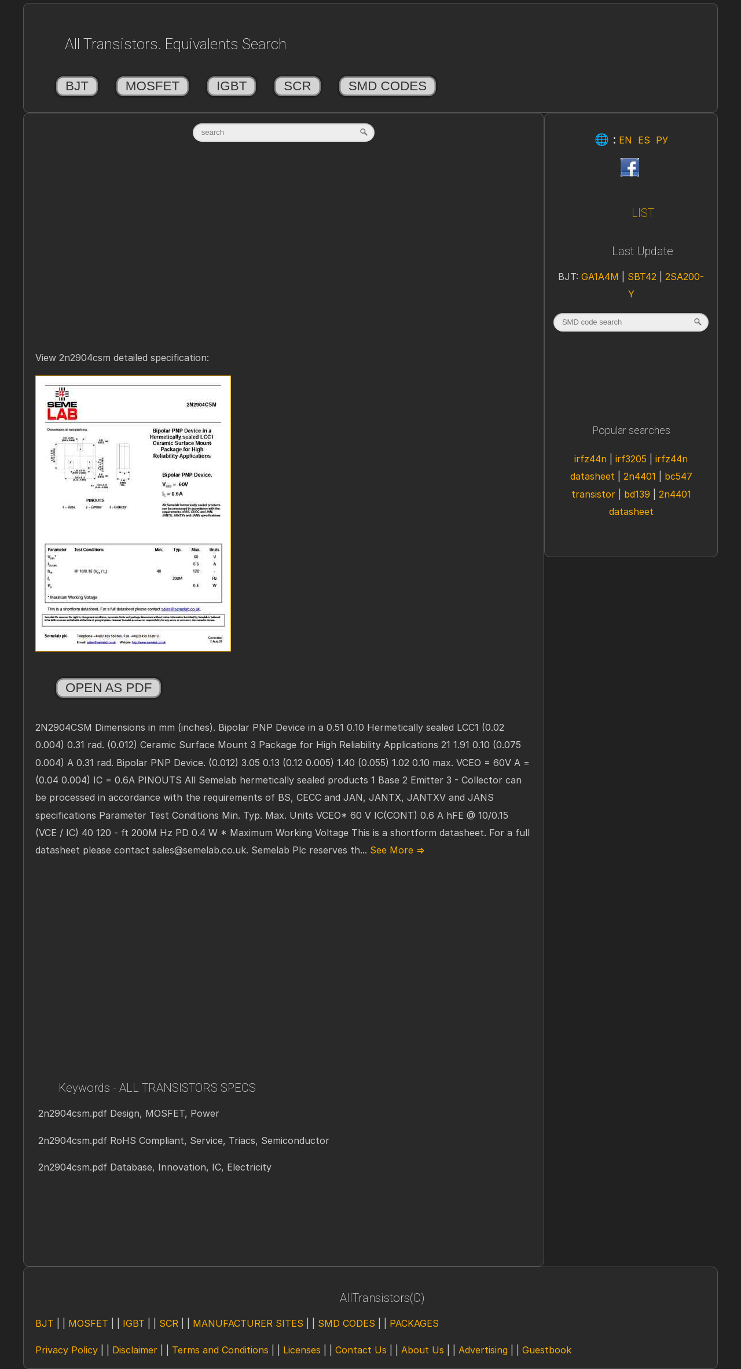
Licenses (302, 1350)
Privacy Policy (66, 1350)
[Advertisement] (284, 259)
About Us (422, 1350)
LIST (643, 213)
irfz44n (592, 459)
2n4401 (641, 476)
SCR (297, 86)
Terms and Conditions (220, 1350)
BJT (77, 86)
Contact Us (361, 1350)
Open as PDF (108, 687)
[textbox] (284, 132)
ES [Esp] (644, 140)
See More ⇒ (396, 850)
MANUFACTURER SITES (248, 1323)
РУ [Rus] (662, 140)
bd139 (638, 494)
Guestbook (546, 1350)
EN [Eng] (625, 140)
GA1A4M (601, 276)
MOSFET (152, 86)
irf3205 (632, 459)
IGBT (232, 86)
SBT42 (643, 276)
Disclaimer (134, 1350)
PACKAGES (414, 1323)
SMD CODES (388, 86)
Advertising (483, 1350)
